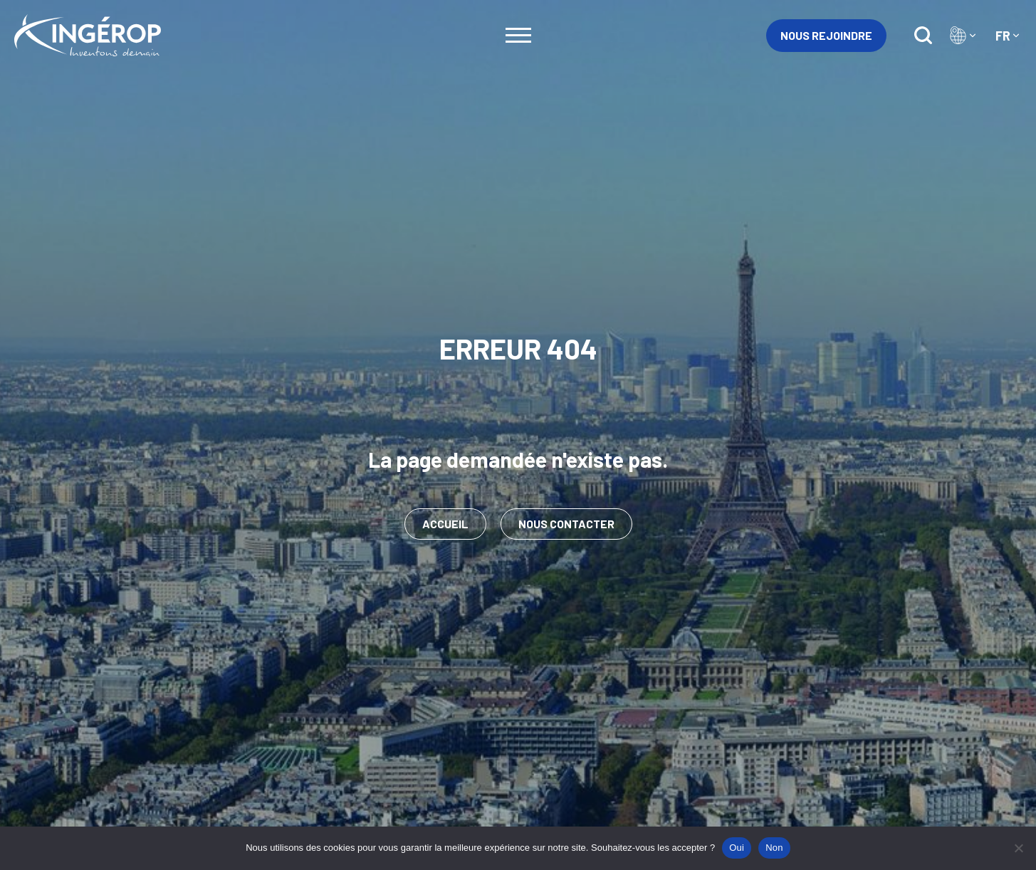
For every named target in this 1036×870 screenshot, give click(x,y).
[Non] (1018, 848)
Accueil (445, 523)
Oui (736, 847)
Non (774, 847)
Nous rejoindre (826, 35)
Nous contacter (566, 523)
